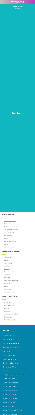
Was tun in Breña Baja (10, 398)
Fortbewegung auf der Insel (11, 314)
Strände (6, 286)
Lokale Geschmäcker (9, 247)
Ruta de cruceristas (9, 292)
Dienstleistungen (8, 317)
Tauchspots (7, 283)
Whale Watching (8, 257)
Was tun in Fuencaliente (10, 383)
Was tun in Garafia (8, 406)
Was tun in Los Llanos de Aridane (13, 410)
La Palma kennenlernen (9, 221)
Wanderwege (7, 269)
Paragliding (7, 277)
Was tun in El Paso (9, 379)
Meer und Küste (8, 235)
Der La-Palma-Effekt (9, 232)
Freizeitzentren (7, 275)
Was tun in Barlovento (10, 402)
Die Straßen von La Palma (10, 227)
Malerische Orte (8, 263)
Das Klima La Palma (9, 305)
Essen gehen (7, 311)
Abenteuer (6, 238)
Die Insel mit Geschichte (10, 241)
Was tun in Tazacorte (9, 387)
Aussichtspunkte (8, 266)
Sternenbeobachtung (9, 272)
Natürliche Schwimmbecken (11, 280)
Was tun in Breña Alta (9, 394)
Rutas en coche (8, 289)
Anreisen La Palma (8, 302)
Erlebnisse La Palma (9, 367)
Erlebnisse (6, 244)
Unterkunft (6, 308)
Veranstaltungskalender (9, 320)
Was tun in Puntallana (10, 391)
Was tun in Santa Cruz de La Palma (14, 375)
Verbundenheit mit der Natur (11, 229)
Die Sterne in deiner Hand (10, 224)
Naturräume (7, 260)
